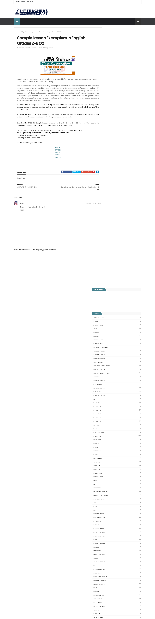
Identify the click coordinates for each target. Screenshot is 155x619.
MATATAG (106, 265)
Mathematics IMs (109, 268)
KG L (104, 250)
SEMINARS (106, 350)
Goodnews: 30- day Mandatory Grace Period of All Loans (120, 530)
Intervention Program (110, 235)
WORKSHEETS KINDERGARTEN (112, 427)
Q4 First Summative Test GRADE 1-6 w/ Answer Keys (31, 493)
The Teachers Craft (110, 475)
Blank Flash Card (107, 508)
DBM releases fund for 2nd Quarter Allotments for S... (121, 562)
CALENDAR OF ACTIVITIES (110, 87)
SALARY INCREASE (108, 335)
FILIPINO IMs (107, 191)
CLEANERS (106, 117)
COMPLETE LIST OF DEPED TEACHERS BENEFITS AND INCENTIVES (124, 445)
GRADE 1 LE (106, 202)
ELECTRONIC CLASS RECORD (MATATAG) (81, 581)
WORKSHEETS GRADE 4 (110, 416)
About (23, 2)
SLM (104, 364)
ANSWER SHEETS (108, 65)
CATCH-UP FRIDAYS (109, 94)
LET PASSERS (107, 261)
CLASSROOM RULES (109, 109)
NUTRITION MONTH (109, 294)
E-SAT (105, 168)
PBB (104, 305)
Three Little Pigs (106, 565)
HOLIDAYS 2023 (108, 216)
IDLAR (105, 220)
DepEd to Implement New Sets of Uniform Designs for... (120, 534)
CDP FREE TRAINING (109, 98)
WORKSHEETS (107, 401)
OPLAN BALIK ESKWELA (109, 302)
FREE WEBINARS (107, 198)
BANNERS (106, 72)
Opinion (105, 298)
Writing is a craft (109, 431)
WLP (104, 398)
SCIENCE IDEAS (106, 548)
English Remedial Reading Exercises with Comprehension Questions (116, 559)
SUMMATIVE (106, 376)
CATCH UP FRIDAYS (109, 91)
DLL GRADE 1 (106, 143)
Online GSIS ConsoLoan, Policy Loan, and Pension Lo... (120, 546)
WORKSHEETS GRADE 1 (109, 405)
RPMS (105, 327)
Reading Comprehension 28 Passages (115, 524)
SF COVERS (106, 353)
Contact (30, 2)
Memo (105, 279)
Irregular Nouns (106, 516)
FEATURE (105, 187)
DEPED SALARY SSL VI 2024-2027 (123, 453)
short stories (108, 357)
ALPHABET (106, 61)
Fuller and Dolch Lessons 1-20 (112, 518)
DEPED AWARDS (107, 124)
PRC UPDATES (107, 313)
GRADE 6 (55, 158)
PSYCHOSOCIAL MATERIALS (111, 316)
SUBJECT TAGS (107, 372)
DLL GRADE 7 (106, 165)
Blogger (121, 576)
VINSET (105, 387)
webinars (106, 390)
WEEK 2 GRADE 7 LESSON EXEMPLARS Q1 (125, 462)
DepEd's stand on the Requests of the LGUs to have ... (121, 521)
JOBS (104, 242)
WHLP (105, 394)
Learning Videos (108, 253)
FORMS (105, 194)
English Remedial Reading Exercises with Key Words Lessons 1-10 (120, 554)
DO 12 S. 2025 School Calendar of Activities (79, 571)
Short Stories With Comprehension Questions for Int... (121, 526)
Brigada (105, 76)
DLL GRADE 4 (107, 154)
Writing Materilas (109, 435)
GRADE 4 (55, 153)
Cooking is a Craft (109, 120)
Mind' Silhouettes (109, 283)
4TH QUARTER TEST (109, 57)
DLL (104, 139)
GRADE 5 (55, 155)
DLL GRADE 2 (107, 146)
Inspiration (107, 228)
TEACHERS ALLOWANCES (110, 379)
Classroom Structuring (111, 113)
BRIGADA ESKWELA (108, 80)
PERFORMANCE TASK (109, 309)
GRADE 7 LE (106, 209)
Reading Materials (109, 324)
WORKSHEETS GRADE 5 (110, 420)
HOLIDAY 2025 (107, 213)
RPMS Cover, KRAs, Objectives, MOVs (114, 567)
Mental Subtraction (108, 513)
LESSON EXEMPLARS (109, 257)
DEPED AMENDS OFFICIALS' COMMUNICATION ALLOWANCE (78, 548)
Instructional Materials (111, 231)
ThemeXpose (25, 616)
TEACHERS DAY (107, 383)
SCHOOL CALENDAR (109, 346)
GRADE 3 (55, 151)
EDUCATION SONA (108, 172)
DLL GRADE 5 (107, 157)
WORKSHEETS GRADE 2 (110, 409)
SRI (104, 368)
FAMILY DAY (106, 183)
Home (18, 2)
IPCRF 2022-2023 (108, 239)
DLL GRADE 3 (107, 150)
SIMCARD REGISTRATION (110, 361)
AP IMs (105, 69)
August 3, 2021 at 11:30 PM (88, 204)
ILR (104, 224)
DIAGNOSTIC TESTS (109, 135)
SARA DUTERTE (107, 339)
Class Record (107, 102)
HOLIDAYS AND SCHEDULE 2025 (78, 559)
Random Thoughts (109, 320)
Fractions (104, 511)
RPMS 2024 (106, 331)
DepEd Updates (107, 131)
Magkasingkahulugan (109, 538)
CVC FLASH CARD (107, 505)
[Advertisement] (55, 270)
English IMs (25, 32)
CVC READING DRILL (108, 543)
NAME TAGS (106, 287)
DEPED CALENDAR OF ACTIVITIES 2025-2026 (81, 535)
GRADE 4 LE (106, 205)
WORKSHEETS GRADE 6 (110, 424)
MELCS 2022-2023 (109, 272)
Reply (22, 211)
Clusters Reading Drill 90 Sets (111, 540)
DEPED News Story (109, 128)
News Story (107, 290)
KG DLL (105, 246)
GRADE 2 (55, 148)
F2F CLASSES (107, 180)
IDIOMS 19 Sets (106, 551)
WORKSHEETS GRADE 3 (110, 413)
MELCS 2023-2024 (109, 276)
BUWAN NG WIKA (108, 83)
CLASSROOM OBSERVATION (111, 106)
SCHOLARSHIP (107, 342)
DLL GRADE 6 (107, 161)
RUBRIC (22, 204)
